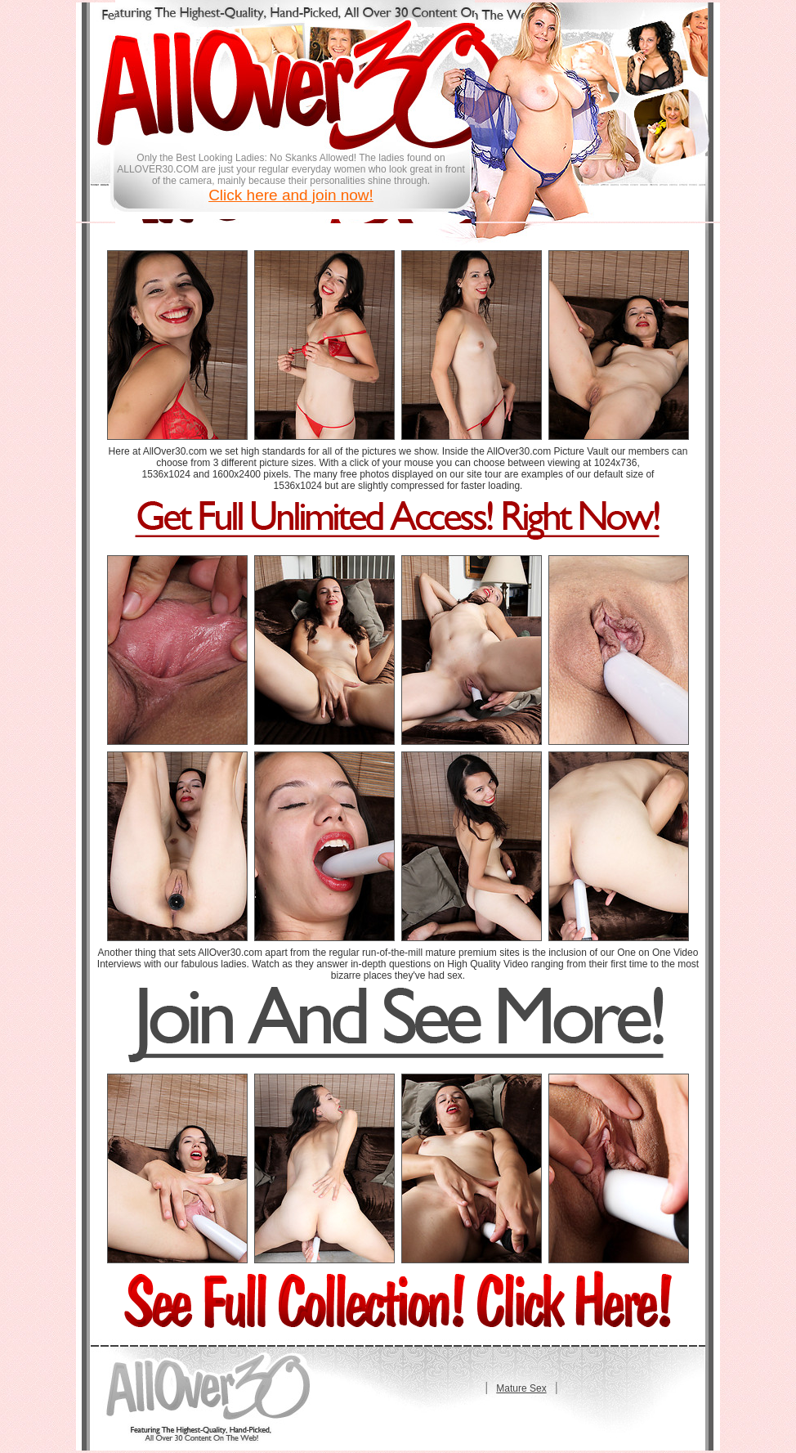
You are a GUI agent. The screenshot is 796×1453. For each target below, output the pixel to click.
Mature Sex (521, 1388)
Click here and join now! (290, 195)
